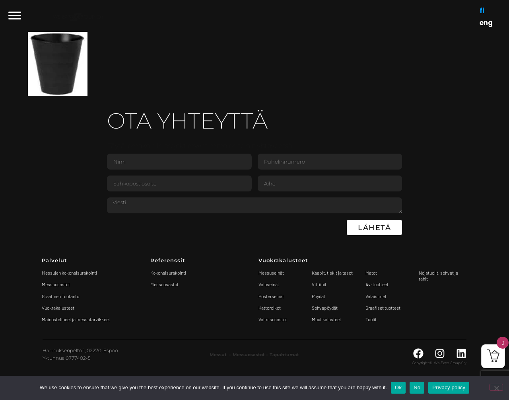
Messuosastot (164, 284)
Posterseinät (271, 296)
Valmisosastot (272, 319)
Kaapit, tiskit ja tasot (332, 272)
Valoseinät (268, 284)
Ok (398, 387)
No (417, 387)
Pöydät (318, 296)
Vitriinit (319, 284)
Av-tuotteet (377, 284)
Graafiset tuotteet (382, 307)
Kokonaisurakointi (168, 272)
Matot (371, 272)
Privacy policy (448, 387)
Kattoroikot (269, 307)
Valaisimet (376, 296)
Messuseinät (271, 272)
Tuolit (371, 319)
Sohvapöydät (325, 307)
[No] (496, 387)
